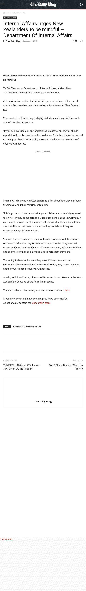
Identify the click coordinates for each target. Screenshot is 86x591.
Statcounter (6, 589)
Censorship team (41, 353)
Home (6, 12)
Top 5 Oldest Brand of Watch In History (66, 417)
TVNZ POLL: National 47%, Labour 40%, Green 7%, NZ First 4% (21, 417)
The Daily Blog (13, 41)
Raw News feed (19, 12)
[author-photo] (43, 447)
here (67, 340)
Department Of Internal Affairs (27, 377)
